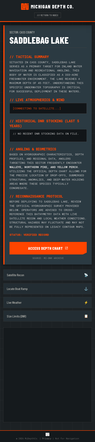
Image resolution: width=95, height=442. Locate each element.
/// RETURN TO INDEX (47, 15)
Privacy (46, 438)
